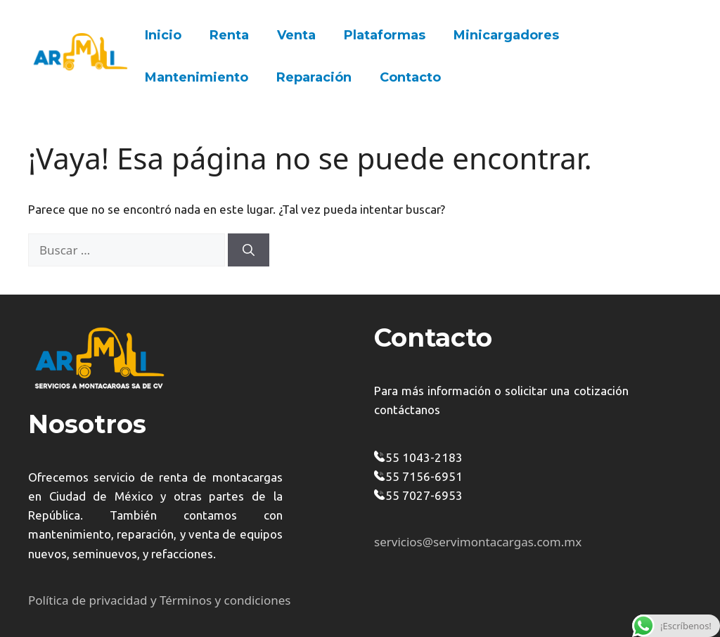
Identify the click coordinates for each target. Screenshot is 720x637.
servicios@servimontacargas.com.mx (477, 542)
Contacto (410, 77)
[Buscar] (248, 250)
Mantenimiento (196, 77)
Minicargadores (506, 35)
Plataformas (384, 35)
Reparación (314, 77)
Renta (229, 35)
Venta (296, 35)
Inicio (163, 35)
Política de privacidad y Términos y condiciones (159, 600)
